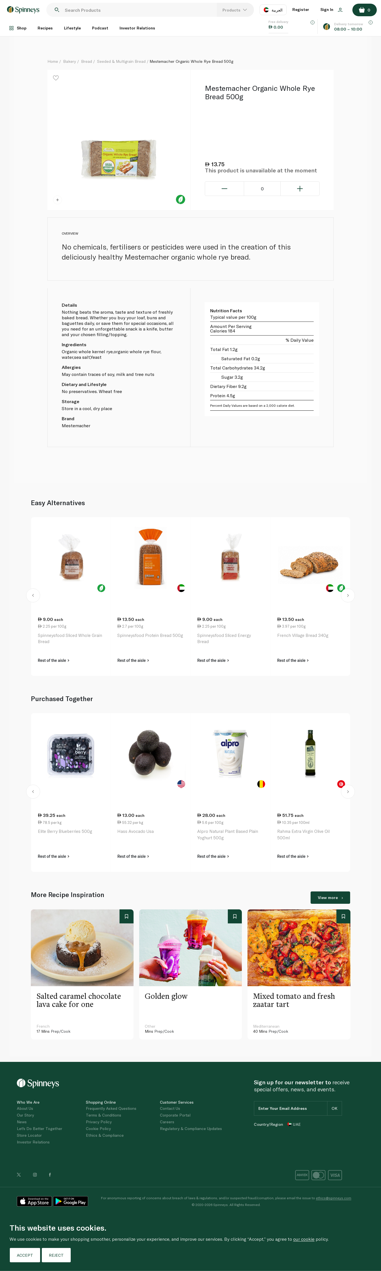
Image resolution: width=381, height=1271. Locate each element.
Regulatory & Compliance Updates (191, 1128)
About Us (25, 1108)
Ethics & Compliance (105, 1135)
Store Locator (29, 1135)
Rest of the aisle (53, 660)
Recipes (45, 28)
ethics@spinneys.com (333, 1198)
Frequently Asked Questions (111, 1108)
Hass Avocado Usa (135, 831)
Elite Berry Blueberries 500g (65, 831)
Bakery (69, 61)
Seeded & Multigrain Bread (121, 61)
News (22, 1121)
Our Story (25, 1115)
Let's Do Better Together (39, 1128)
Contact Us (170, 1108)
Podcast (100, 28)
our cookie (304, 1239)
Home (52, 61)
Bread (86, 61)
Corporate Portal (175, 1115)
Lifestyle (72, 28)
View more (330, 897)
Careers (167, 1121)
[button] (33, 596)
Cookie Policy (98, 1128)
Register (300, 9)
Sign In (331, 9)
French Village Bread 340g (302, 635)
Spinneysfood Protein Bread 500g (150, 635)
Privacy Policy (99, 1121)
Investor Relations (137, 28)
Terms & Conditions (103, 1115)
